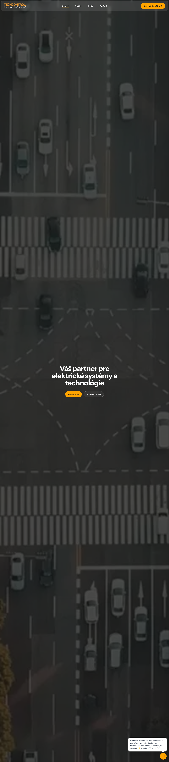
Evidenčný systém (153, 5)
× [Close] (164, 741)
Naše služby (73, 394)
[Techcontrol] (14, 6)
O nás (90, 6)
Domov (65, 6)
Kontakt (103, 6)
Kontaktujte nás (94, 394)
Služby (78, 6)
